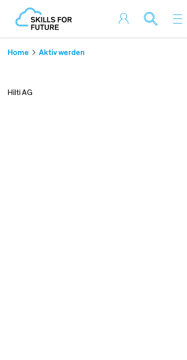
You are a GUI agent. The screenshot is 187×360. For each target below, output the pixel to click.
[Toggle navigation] (177, 19)
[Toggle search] (154, 19)
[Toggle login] (127, 19)
